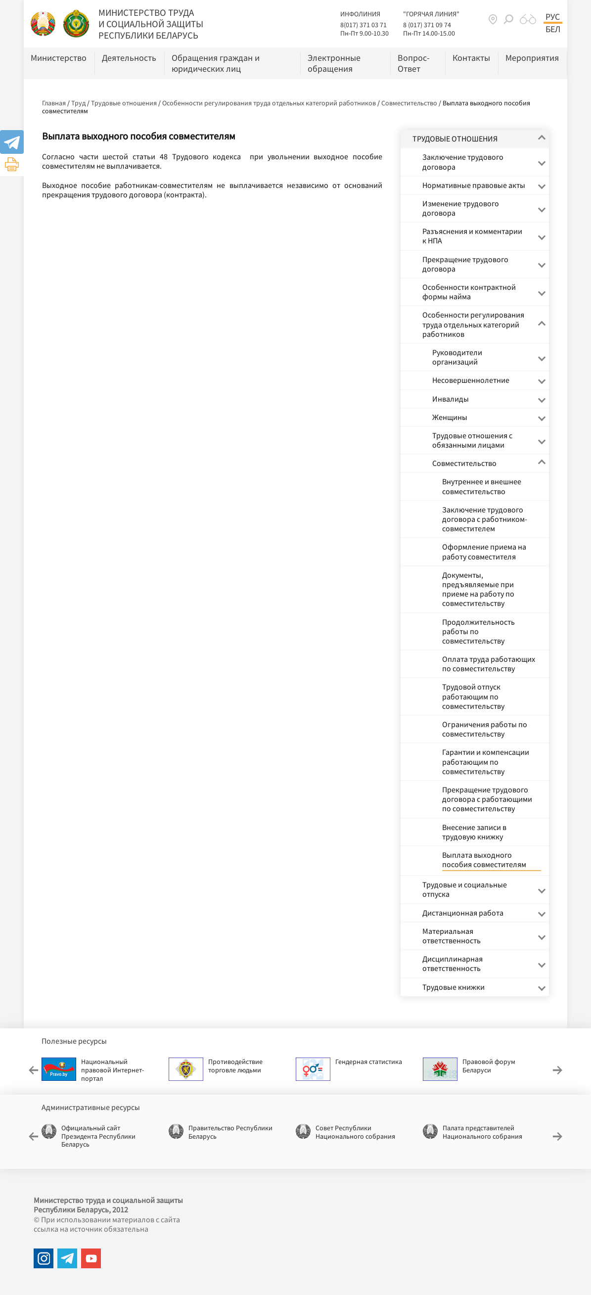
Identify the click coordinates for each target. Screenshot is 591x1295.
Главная (54, 102)
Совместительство (409, 102)
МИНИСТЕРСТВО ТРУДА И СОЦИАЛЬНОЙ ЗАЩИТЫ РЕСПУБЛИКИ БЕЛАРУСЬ (150, 24)
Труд (78, 102)
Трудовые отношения (124, 102)
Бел (553, 29)
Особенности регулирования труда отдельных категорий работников (269, 102)
